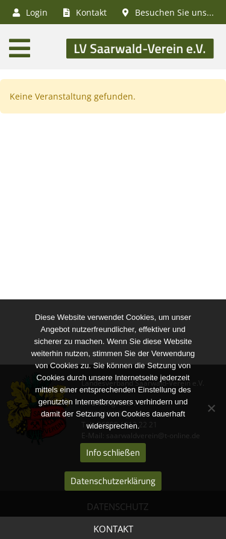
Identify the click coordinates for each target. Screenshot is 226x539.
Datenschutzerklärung (113, 481)
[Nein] (211, 408)
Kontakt (113, 529)
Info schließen (113, 452)
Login (30, 12)
